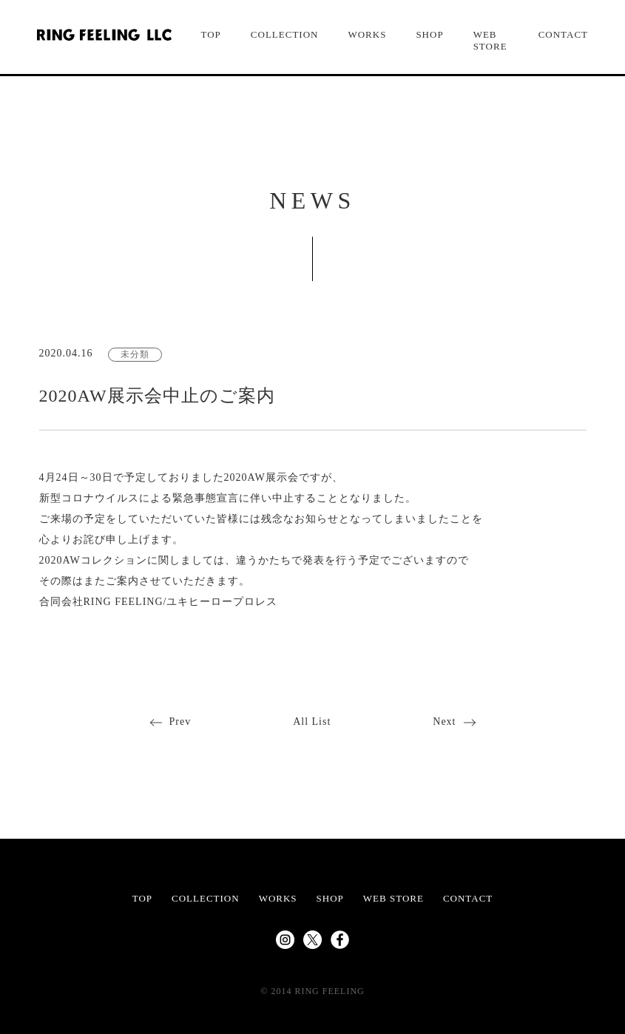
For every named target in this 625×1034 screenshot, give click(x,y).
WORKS (367, 34)
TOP (211, 34)
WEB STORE (490, 40)
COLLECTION (285, 34)
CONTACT (563, 34)
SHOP (429, 34)
